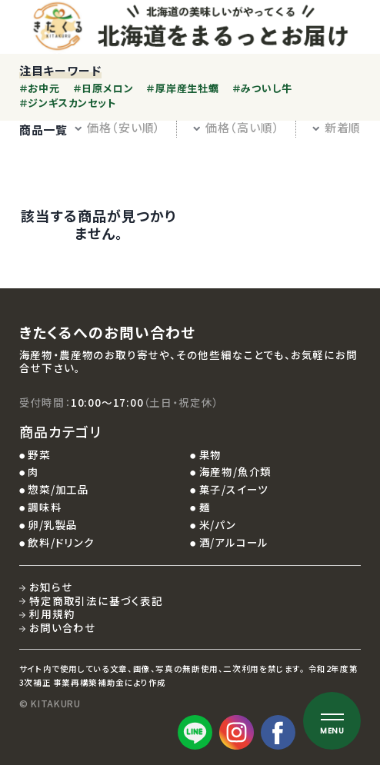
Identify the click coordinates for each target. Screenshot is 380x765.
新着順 (337, 127)
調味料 (45, 506)
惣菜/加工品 (58, 489)
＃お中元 (39, 88)
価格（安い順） (117, 127)
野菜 (39, 454)
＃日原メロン (103, 88)
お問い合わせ (62, 627)
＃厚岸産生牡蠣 (182, 88)
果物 (210, 454)
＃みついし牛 (262, 88)
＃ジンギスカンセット (67, 103)
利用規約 (52, 613)
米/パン (217, 524)
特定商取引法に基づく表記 (96, 600)
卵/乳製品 (53, 524)
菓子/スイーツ (234, 489)
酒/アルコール (234, 542)
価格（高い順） (235, 127)
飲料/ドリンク (61, 542)
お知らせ (50, 586)
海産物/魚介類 (235, 471)
